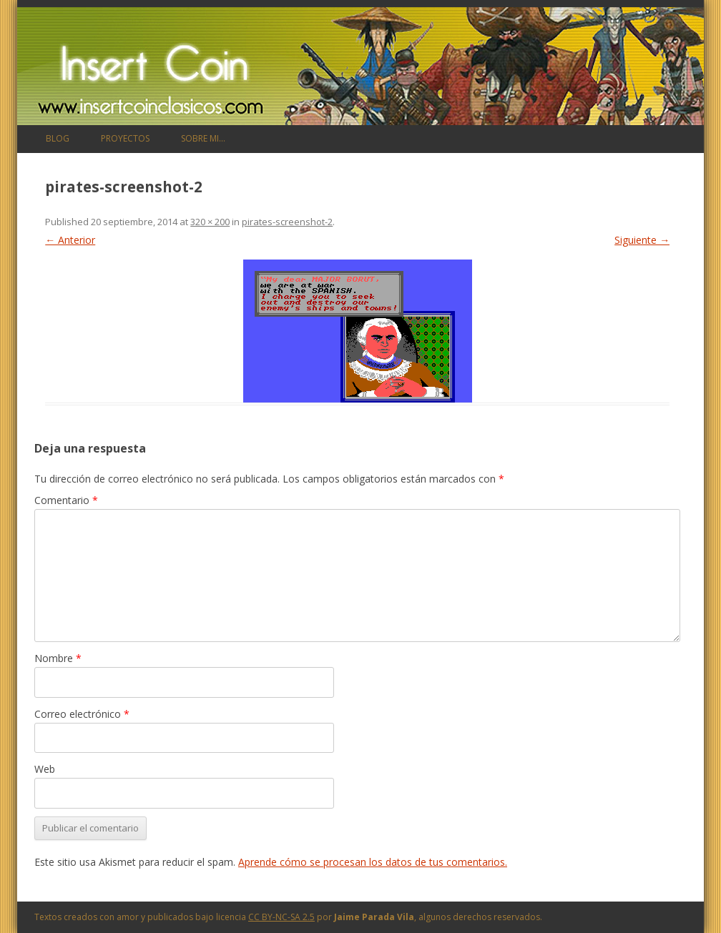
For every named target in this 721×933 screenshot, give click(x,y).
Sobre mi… (203, 138)
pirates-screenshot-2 (287, 221)
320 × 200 (210, 221)
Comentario (66, 500)
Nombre (58, 658)
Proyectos (125, 138)
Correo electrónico (81, 714)
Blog (57, 138)
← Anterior (70, 240)
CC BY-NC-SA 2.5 (281, 917)
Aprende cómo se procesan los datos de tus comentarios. (372, 862)
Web (44, 769)
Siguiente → (642, 240)
